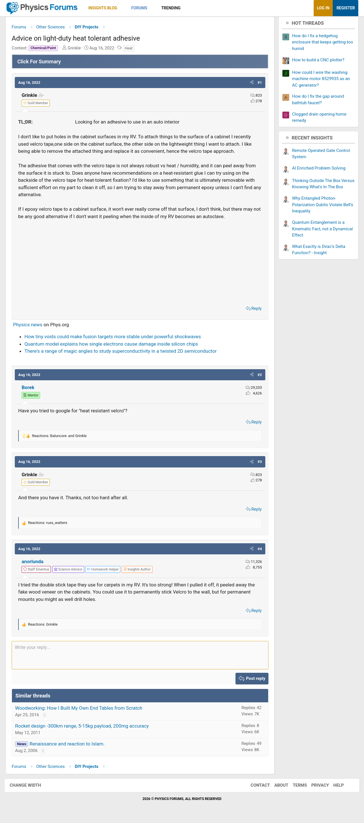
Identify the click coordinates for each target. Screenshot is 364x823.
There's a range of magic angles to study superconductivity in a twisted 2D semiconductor (125, 353)
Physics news (32, 326)
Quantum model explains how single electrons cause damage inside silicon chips (115, 346)
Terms (294, 787)
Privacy (314, 787)
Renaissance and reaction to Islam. (71, 746)
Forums (143, 8)
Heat (133, 50)
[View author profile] (141, 571)
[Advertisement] (140, 263)
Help (333, 787)
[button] (126, 8)
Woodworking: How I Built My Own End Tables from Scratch (82, 710)
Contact (254, 787)
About (276, 787)
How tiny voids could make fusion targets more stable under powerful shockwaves (117, 339)
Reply (252, 310)
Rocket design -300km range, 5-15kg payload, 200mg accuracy (86, 728)
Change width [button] (31, 787)
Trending (175, 8)
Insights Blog (107, 8)
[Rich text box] (140, 657)
